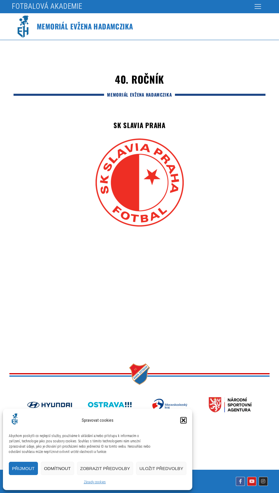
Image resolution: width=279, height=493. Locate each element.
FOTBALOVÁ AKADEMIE (47, 6)
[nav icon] (257, 6)
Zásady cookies (95, 482)
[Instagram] (263, 481)
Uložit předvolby (161, 468)
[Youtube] (251, 481)
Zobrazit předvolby (105, 468)
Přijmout (23, 468)
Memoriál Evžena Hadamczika (85, 26)
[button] (183, 420)
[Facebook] (240, 481)
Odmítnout (57, 468)
